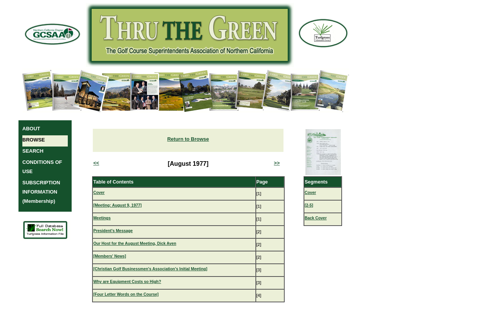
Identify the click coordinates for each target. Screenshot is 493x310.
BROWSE (33, 140)
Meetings (102, 218)
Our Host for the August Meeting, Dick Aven (134, 243)
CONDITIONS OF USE (42, 166)
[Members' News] (109, 256)
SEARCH (33, 151)
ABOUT (31, 128)
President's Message (112, 231)
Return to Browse (188, 139)
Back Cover (316, 218)
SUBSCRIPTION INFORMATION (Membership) (41, 192)
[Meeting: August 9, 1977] (117, 205)
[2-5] (309, 205)
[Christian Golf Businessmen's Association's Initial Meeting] (150, 269)
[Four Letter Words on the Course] (126, 294)
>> (277, 163)
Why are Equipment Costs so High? (127, 282)
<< (96, 163)
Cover (98, 192)
